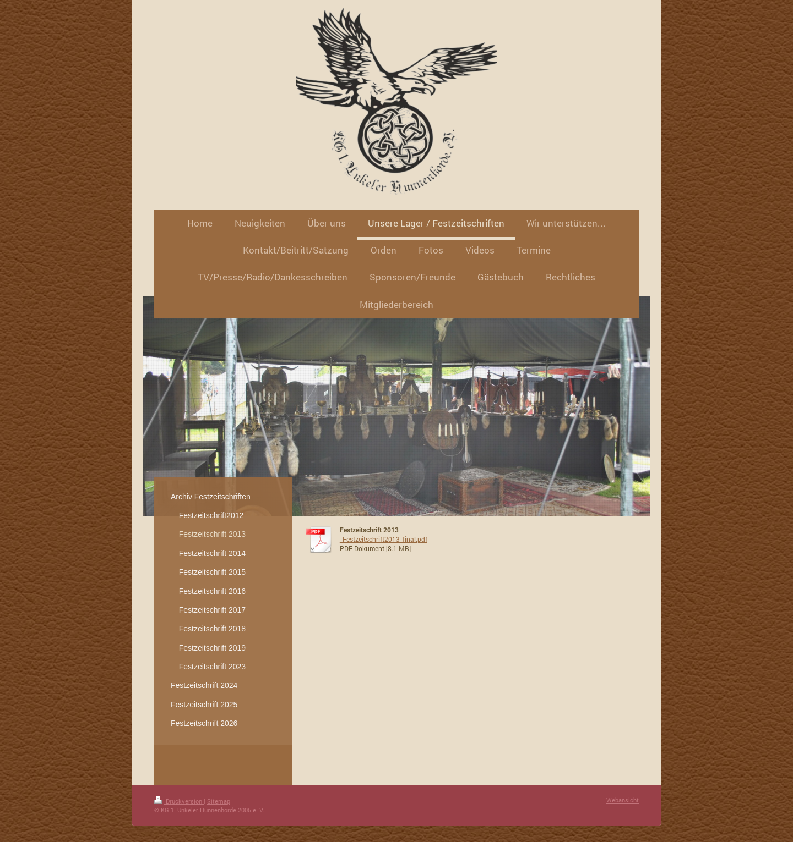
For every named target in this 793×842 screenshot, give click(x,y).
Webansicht (622, 800)
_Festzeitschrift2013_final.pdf (383, 539)
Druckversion (179, 801)
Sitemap (218, 801)
